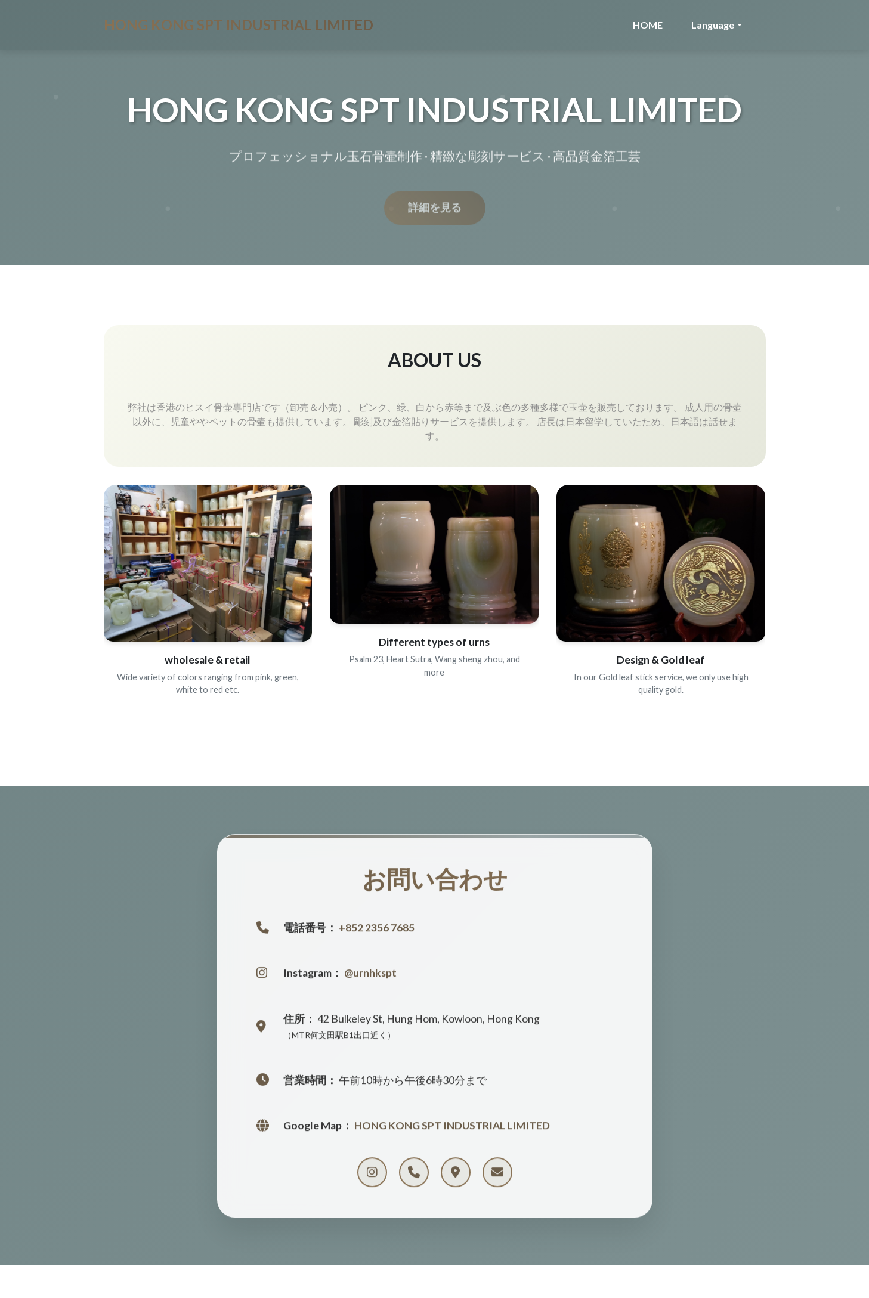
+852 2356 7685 (377, 929)
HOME (648, 24)
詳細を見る (435, 212)
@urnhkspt (370, 975)
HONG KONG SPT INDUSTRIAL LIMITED (238, 24)
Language (712, 24)
